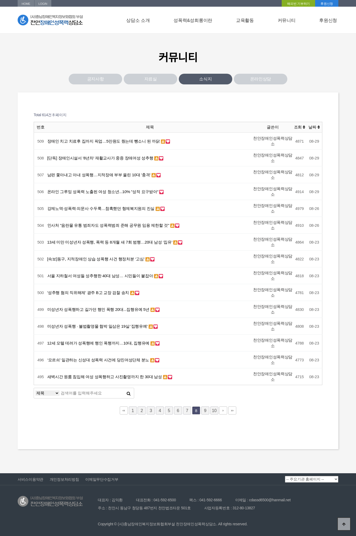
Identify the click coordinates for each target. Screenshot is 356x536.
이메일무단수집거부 (101, 479)
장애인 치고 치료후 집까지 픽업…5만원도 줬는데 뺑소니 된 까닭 (104, 141)
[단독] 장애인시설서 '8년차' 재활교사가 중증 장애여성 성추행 (100, 158)
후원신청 (326, 4)
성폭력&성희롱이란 (192, 20)
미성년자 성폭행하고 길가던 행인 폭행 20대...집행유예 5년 (98, 309)
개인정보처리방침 (64, 479)
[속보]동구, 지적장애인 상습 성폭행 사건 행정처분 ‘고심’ (96, 259)
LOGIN (42, 3)
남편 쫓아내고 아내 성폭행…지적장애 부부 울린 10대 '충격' (99, 175)
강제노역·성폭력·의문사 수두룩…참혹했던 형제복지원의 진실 (101, 208)
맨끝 (232, 410)
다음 (223, 410)
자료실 (150, 79)
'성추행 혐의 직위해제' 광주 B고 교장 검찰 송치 (88, 292)
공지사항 (95, 79)
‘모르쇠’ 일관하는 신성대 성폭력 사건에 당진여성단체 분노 (98, 360)
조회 (299, 127)
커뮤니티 (287, 20)
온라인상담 (260, 79)
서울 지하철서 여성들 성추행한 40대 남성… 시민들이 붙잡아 (100, 275)
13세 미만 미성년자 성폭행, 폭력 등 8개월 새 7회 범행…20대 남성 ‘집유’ (110, 242)
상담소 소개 (138, 20)
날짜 (314, 127)
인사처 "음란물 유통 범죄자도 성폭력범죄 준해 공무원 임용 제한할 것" (108, 225)
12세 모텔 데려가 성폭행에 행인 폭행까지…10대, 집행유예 (99, 343)
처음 (124, 410)
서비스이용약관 (30, 479)
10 (214, 410)
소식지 (205, 79)
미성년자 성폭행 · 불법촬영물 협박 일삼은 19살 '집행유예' (98, 326)
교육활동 (245, 20)
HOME (26, 3)
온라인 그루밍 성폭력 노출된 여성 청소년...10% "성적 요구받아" (103, 191)
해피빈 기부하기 (298, 4)
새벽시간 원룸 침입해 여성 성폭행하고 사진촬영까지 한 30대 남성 (105, 376)
